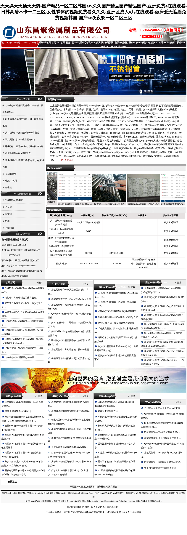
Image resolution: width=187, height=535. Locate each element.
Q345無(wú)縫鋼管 (14, 200)
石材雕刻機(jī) (99, 486)
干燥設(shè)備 (76, 486)
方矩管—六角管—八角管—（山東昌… (163, 408)
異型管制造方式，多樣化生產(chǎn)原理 (71, 299)
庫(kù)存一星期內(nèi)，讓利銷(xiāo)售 (24, 146)
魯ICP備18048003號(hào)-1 (149, 501)
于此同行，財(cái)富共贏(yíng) (20, 139)
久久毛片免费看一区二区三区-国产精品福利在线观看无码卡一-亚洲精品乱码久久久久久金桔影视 (93, 512)
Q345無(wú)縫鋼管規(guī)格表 (19, 357)
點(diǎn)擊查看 (171, 223)
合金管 (8, 187)
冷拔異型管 (111, 486)
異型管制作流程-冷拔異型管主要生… (162, 438)
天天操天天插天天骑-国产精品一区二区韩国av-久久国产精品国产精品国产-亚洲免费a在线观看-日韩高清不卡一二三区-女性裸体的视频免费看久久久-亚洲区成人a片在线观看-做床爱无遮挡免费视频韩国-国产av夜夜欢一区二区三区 (93, 12)
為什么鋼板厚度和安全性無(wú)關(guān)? (118, 317)
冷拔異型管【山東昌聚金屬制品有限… (163, 462)
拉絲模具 (87, 486)
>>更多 (38, 282)
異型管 (8, 214)
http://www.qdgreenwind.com (105, 501)
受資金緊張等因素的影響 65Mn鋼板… (69, 447)
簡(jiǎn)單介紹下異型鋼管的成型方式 (116, 323)
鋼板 (7, 221)
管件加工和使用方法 (108, 411)
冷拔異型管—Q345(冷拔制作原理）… (162, 432)
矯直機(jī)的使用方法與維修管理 (160, 468)
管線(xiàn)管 (11, 180)
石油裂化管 (10, 173)
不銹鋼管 (9, 227)
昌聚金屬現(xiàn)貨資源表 (18, 153)
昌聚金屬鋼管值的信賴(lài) (18, 411)
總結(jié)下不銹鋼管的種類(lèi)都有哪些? (117, 311)
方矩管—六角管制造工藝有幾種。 (21, 297)
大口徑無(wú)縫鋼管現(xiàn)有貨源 (22, 132)
